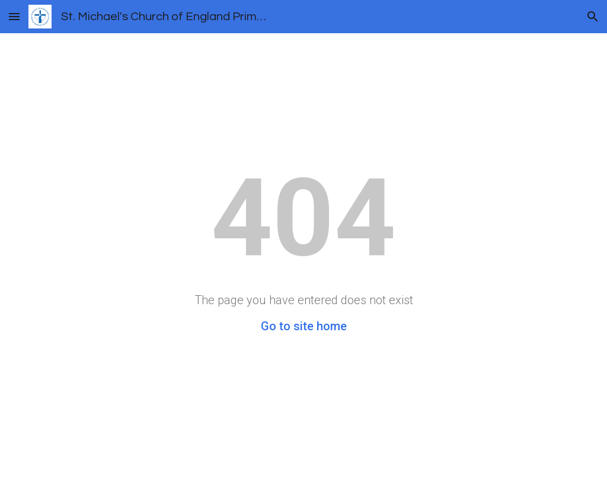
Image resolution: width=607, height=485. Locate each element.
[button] (14, 16)
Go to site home (304, 326)
